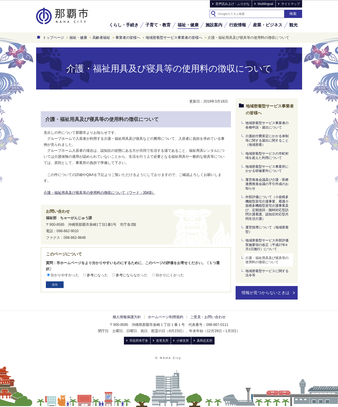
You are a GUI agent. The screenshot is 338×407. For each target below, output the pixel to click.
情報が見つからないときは (265, 292)
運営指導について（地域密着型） (267, 229)
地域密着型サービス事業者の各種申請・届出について (267, 125)
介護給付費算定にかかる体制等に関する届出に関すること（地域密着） (267, 140)
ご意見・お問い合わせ (208, 317)
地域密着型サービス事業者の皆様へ (174, 37)
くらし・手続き (124, 25)
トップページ (53, 37)
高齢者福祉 (101, 37)
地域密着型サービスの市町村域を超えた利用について (267, 156)
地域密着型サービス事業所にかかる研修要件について (267, 169)
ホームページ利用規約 (165, 317)
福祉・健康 (188, 25)
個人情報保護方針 (127, 317)
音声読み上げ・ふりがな (232, 4)
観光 (293, 25)
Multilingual (265, 4)
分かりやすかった (65, 275)
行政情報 (237, 25)
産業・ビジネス (267, 25)
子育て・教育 (158, 25)
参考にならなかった (132, 275)
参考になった (97, 275)
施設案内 (213, 25)
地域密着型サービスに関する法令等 (267, 273)
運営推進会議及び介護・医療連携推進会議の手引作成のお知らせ (267, 184)
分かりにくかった (170, 275)
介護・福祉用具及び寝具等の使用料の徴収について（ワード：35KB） (99, 193)
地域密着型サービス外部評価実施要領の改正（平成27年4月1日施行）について (267, 244)
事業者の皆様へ (127, 37)
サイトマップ (290, 4)
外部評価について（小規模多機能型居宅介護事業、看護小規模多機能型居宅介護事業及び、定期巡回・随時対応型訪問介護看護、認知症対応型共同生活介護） (267, 207)
